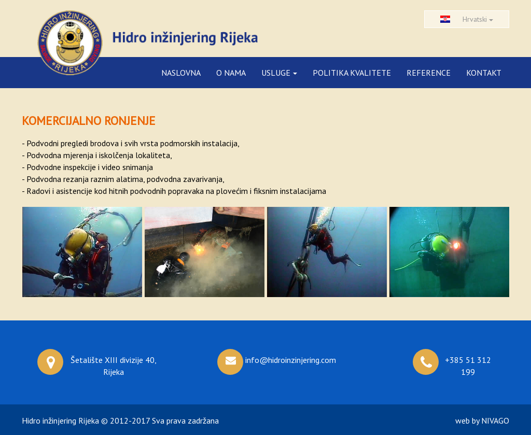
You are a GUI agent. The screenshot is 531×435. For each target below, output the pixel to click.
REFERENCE (429, 72)
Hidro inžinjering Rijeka (60, 420)
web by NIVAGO (482, 420)
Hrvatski (466, 19)
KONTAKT (483, 72)
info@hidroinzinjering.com (290, 360)
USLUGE (279, 72)
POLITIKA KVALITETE (352, 72)
